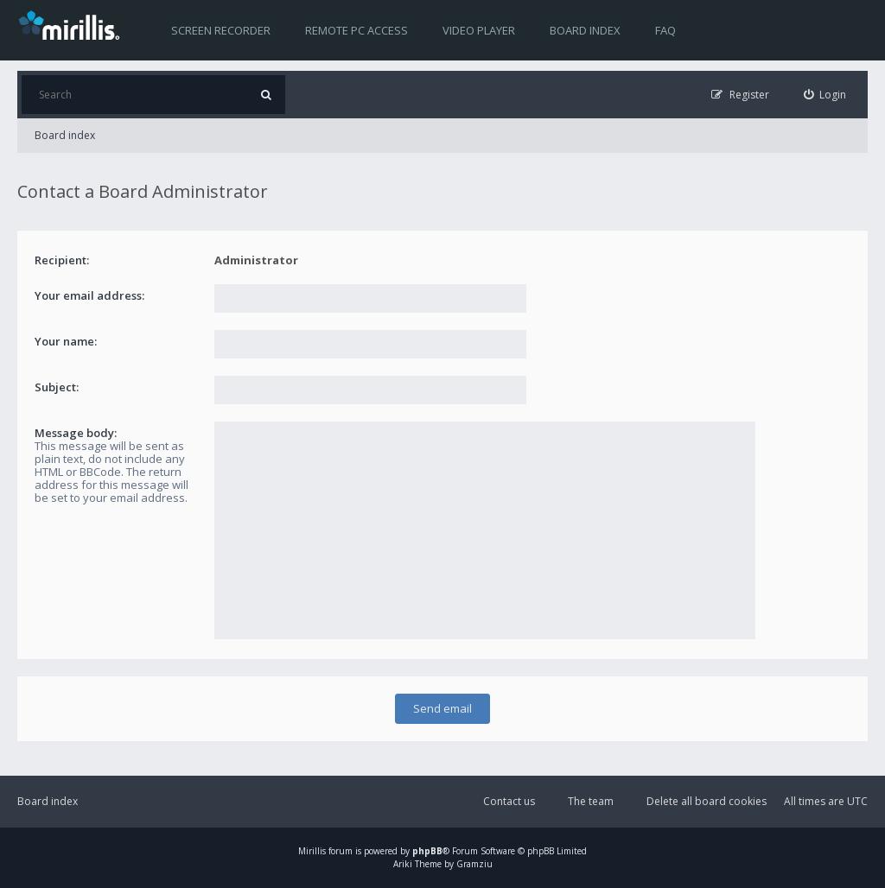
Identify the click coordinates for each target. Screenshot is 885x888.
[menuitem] (825, 94)
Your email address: (89, 295)
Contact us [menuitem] (509, 801)
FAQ (665, 30)
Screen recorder (221, 30)
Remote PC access (356, 30)
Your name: (66, 341)
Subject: (57, 387)
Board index (585, 30)
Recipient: (62, 260)
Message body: (76, 433)
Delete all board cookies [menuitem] (706, 801)
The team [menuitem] (591, 801)
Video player (478, 30)
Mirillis (312, 851)
